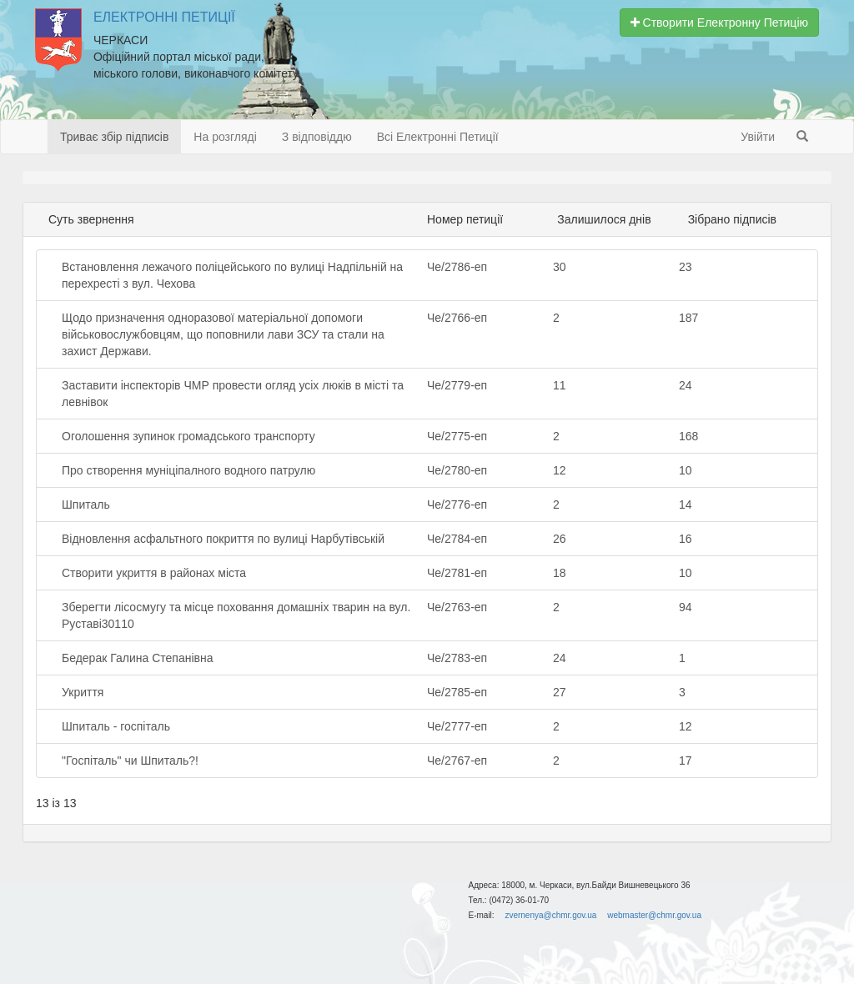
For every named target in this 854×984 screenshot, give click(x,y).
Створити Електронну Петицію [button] (719, 22)
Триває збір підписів (114, 136)
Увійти (758, 136)
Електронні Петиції (164, 17)
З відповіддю (317, 136)
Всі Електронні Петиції (438, 136)
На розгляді (224, 136)
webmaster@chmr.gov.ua (654, 915)
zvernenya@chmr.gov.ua (550, 915)
